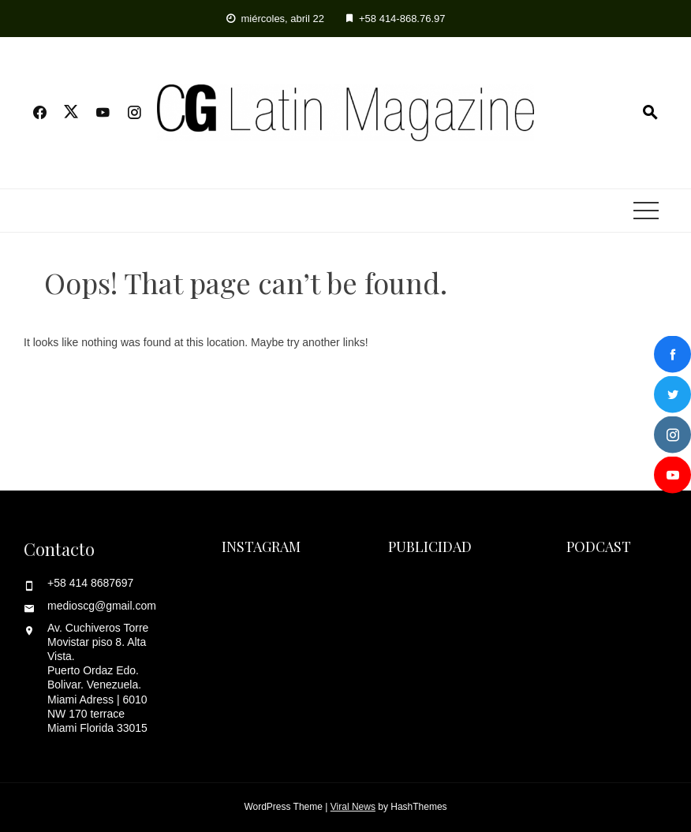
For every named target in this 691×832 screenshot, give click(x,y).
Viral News (353, 806)
